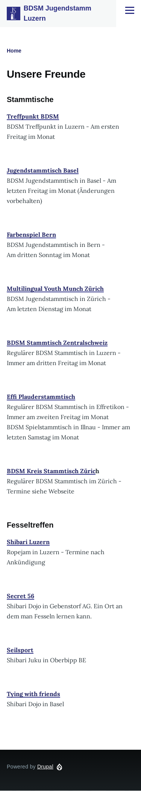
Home (14, 51)
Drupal (45, 767)
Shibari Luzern (28, 542)
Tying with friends (33, 694)
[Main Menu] (129, 10)
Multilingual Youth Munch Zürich (55, 288)
